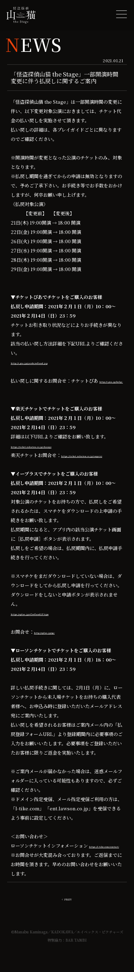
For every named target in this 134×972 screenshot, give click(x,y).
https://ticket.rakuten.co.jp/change (52, 445)
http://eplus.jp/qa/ (55, 641)
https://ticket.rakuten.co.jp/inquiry (52, 464)
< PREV (67, 917)
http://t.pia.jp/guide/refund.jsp (47, 362)
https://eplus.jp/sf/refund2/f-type (50, 622)
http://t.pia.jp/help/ (34, 390)
